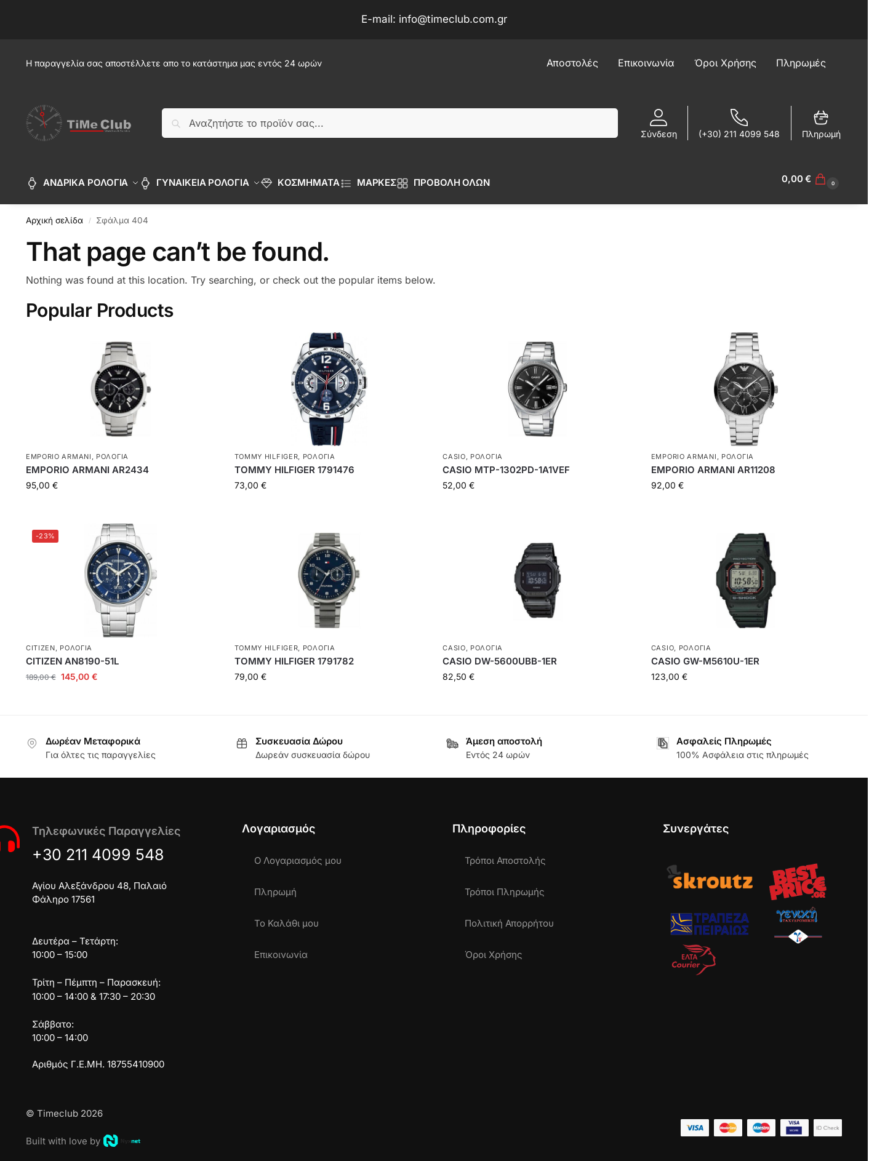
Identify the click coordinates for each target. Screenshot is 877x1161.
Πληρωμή (821, 124)
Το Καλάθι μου (286, 916)
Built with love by (83, 1134)
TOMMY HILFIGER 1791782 (294, 654)
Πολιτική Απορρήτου (509, 916)
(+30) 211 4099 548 (739, 124)
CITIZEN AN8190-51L (72, 654)
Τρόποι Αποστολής (505, 854)
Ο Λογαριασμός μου (298, 854)
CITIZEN (40, 640)
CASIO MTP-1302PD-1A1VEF (506, 463)
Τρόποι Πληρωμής (505, 885)
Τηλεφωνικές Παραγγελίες (106, 824)
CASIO (454, 449)
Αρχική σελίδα (54, 213)
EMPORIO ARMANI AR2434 (87, 463)
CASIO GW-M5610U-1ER (705, 654)
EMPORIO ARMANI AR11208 (713, 463)
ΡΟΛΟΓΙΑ (112, 449)
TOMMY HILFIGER (266, 449)
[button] (812, 179)
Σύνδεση (659, 124)
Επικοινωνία (281, 948)
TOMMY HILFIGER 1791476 (294, 463)
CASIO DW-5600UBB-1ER (500, 654)
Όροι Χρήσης (494, 948)
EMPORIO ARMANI (59, 449)
